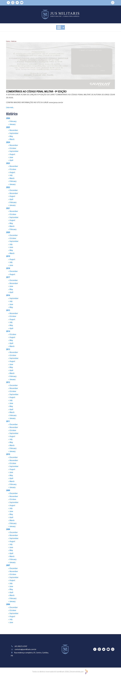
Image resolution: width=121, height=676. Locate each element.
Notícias (13, 41)
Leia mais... (10, 107)
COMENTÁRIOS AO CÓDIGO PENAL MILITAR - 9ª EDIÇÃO (36, 92)
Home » (8, 41)
